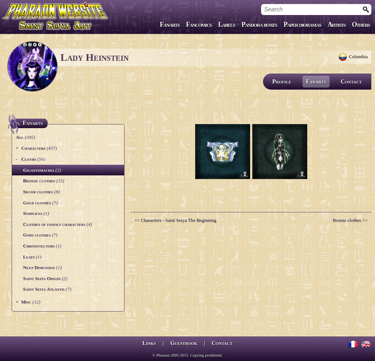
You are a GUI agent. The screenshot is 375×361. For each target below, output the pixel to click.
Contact (351, 81)
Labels (226, 24)
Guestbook (183, 343)
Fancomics (199, 24)
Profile (282, 81)
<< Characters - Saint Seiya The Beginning (175, 220)
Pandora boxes (259, 24)
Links (149, 343)
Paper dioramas (302, 24)
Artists (336, 24)
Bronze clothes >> (350, 220)
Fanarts (170, 24)
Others (361, 24)
